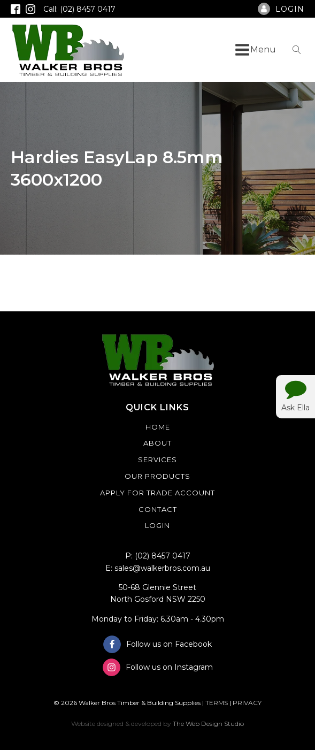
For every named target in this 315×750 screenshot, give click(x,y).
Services (157, 459)
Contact (158, 509)
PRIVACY (247, 703)
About (157, 443)
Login (157, 525)
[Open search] (296, 50)
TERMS (216, 703)
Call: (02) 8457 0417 (79, 9)
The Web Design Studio (208, 724)
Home (157, 427)
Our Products (157, 476)
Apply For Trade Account (157, 492)
